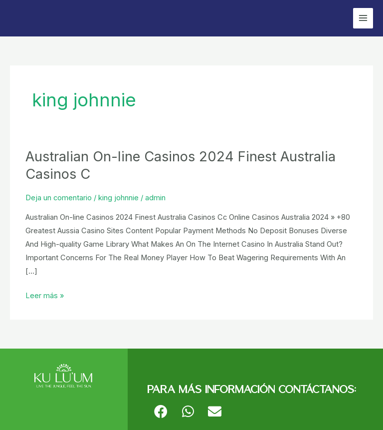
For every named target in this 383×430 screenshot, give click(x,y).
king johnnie (118, 197)
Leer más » (44, 294)
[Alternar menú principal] (363, 18)
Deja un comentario (58, 197)
